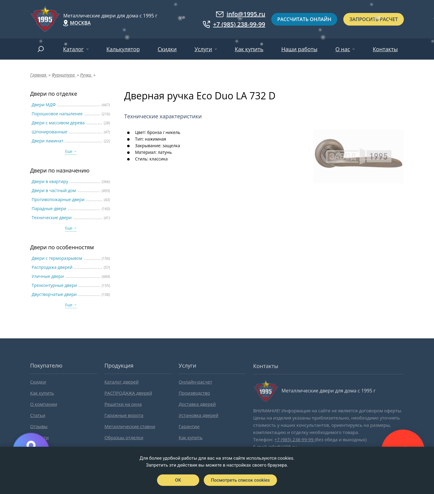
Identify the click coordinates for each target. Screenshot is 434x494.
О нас (342, 49)
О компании (43, 404)
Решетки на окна (123, 404)
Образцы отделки (123, 437)
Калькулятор (123, 49)
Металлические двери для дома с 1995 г (110, 16)
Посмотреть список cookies (240, 480)
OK (178, 480)
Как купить (249, 49)
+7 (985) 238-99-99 (234, 24)
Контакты (385, 49)
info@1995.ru (240, 14)
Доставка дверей (197, 404)
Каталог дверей (121, 382)
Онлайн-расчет (195, 382)
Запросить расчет (373, 19)
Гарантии (189, 426)
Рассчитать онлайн (304, 19)
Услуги (203, 49)
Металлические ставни (129, 426)
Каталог (73, 49)
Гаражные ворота (123, 415)
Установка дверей (199, 415)
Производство (194, 393)
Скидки (167, 49)
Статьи (37, 415)
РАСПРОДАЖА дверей (128, 393)
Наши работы (299, 49)
